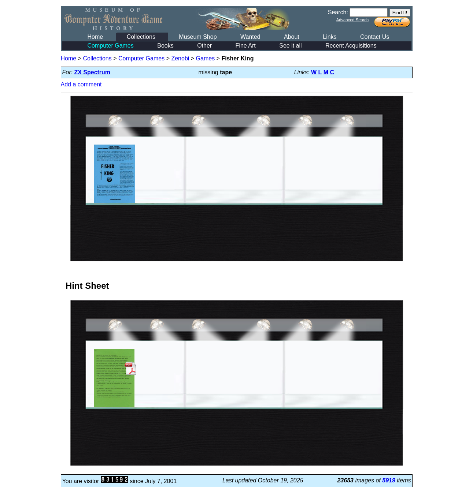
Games (205, 58)
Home (95, 37)
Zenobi (180, 58)
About (291, 37)
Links (329, 37)
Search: (338, 12)
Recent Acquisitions (351, 45)
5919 (388, 480)
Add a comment (81, 84)
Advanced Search (352, 20)
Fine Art (246, 45)
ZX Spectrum (92, 72)
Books (165, 45)
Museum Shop (198, 37)
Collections (141, 37)
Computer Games (111, 45)
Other (204, 45)
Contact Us (374, 37)
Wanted (250, 37)
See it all (290, 45)
